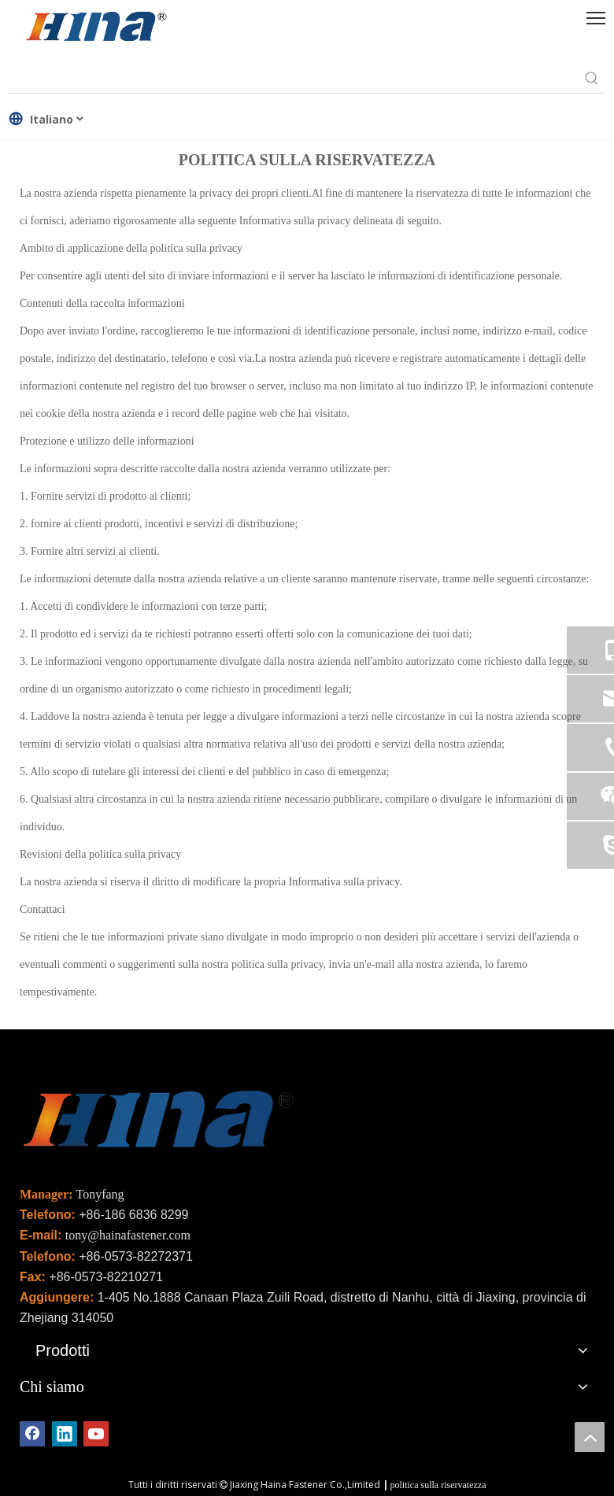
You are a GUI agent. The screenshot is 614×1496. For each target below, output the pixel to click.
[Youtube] (96, 1433)
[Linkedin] (64, 1433)
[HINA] (95, 28)
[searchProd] (293, 79)
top (590, 1437)
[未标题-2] (157, 1123)
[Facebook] (32, 1433)
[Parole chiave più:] (592, 79)
